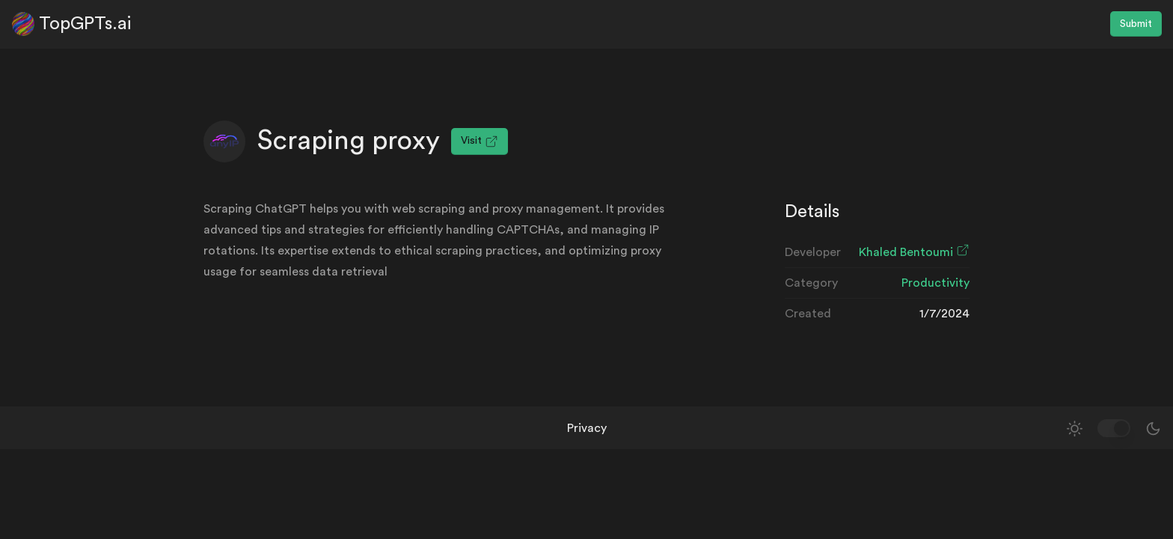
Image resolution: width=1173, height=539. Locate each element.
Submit (1136, 24)
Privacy (587, 428)
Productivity (935, 283)
